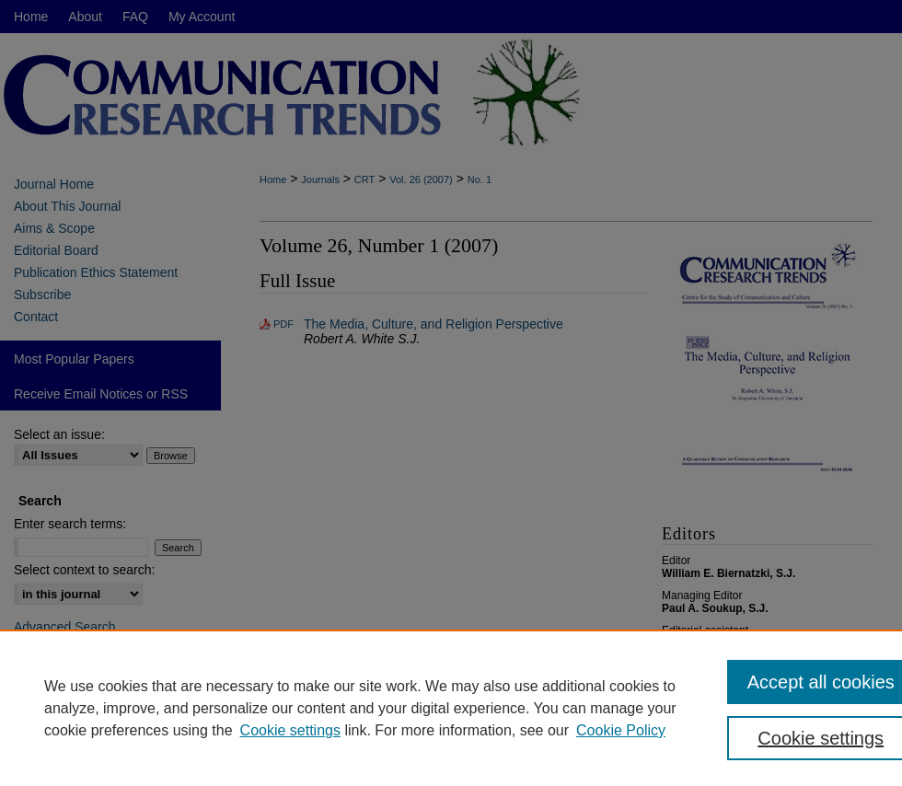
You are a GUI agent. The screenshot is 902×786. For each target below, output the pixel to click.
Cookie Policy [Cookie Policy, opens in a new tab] (620, 730)
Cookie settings (290, 730)
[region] (451, 708)
